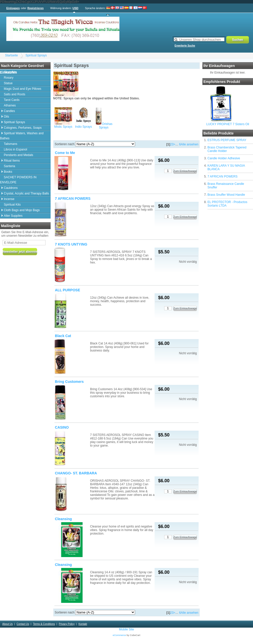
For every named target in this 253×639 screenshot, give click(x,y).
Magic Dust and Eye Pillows (22, 89)
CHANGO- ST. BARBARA (76, 473)
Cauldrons (11, 188)
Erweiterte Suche (185, 45)
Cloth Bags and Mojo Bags (22, 210)
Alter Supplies (13, 215)
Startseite (11, 55)
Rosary (8, 77)
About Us (7, 624)
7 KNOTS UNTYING (71, 244)
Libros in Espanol (15, 149)
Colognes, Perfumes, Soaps (22, 127)
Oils (6, 116)
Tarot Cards (11, 100)
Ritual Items (12, 160)
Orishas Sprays (105, 125)
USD (75, 8)
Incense (9, 199)
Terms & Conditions (44, 624)
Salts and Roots (14, 94)
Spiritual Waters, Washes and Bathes (22, 135)
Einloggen (13, 8)
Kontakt (82, 624)
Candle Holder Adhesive (223, 158)
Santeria (9, 166)
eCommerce (119, 635)
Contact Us (23, 624)
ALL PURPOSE (67, 290)
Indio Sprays (83, 126)
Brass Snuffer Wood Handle (226, 194)
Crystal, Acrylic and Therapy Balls (26, 193)
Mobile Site (126, 629)
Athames (10, 105)
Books (8, 171)
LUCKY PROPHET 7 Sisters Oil (227, 124)
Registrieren (35, 8)
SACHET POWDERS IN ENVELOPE (18, 179)
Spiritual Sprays (36, 55)
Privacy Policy (66, 624)
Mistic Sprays (63, 126)
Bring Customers (69, 382)
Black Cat (63, 336)
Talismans (10, 144)
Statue (8, 83)
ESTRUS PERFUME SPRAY (226, 140)
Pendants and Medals (18, 155)
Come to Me (65, 153)
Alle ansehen (189, 144)
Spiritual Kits (12, 204)
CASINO (62, 427)
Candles (9, 111)
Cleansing (63, 519)
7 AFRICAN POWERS (222, 176)
